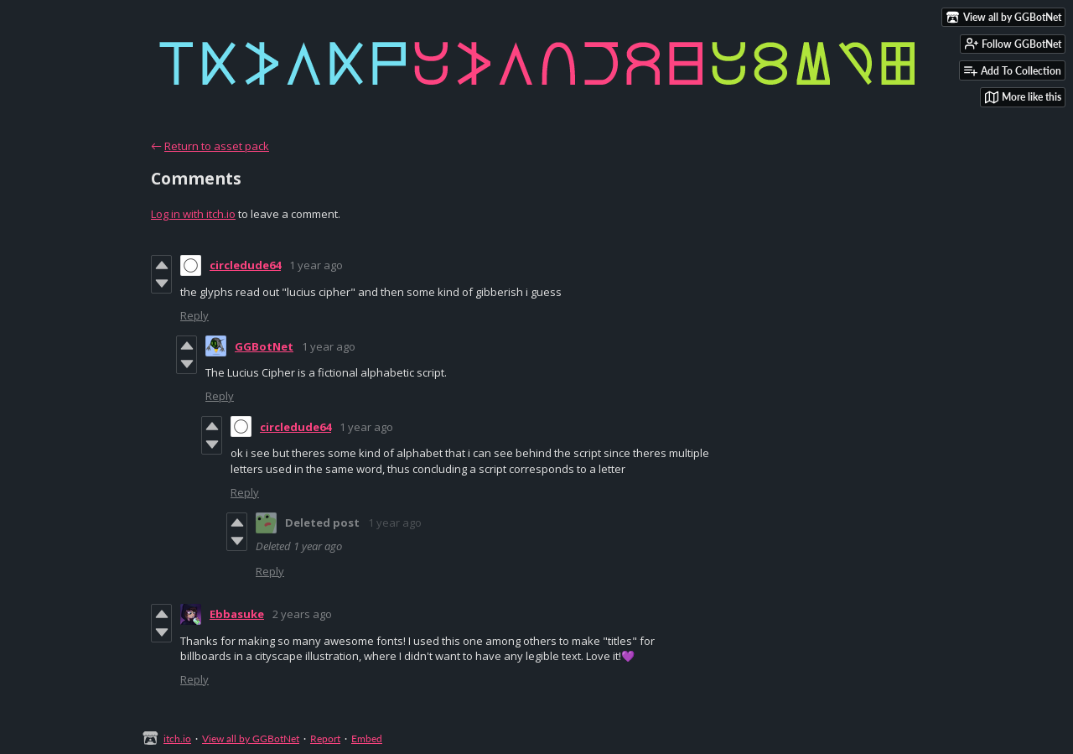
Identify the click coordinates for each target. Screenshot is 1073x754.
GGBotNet (264, 346)
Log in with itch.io (193, 213)
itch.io (177, 738)
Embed (366, 738)
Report (325, 738)
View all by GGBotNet (250, 738)
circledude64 (245, 265)
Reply (194, 315)
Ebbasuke (237, 613)
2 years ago (302, 613)
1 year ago (316, 265)
